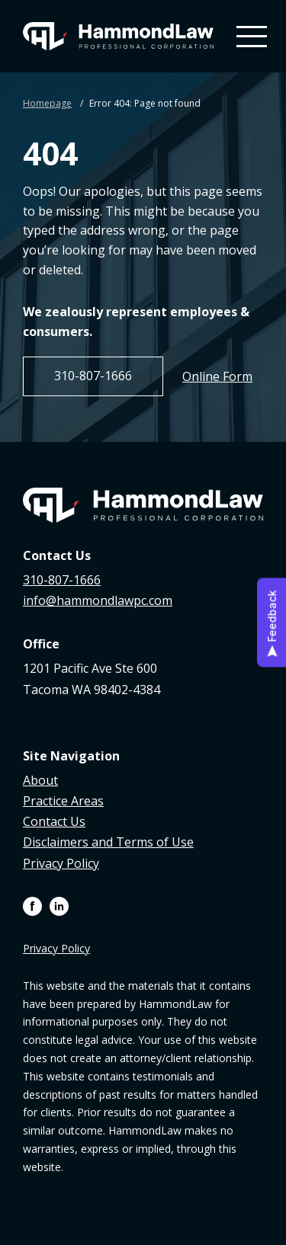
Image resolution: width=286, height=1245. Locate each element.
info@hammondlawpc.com (97, 600)
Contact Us (54, 821)
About (40, 780)
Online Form (217, 376)
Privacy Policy (61, 863)
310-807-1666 (93, 375)
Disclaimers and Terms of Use (108, 842)
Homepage (47, 103)
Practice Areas (63, 800)
